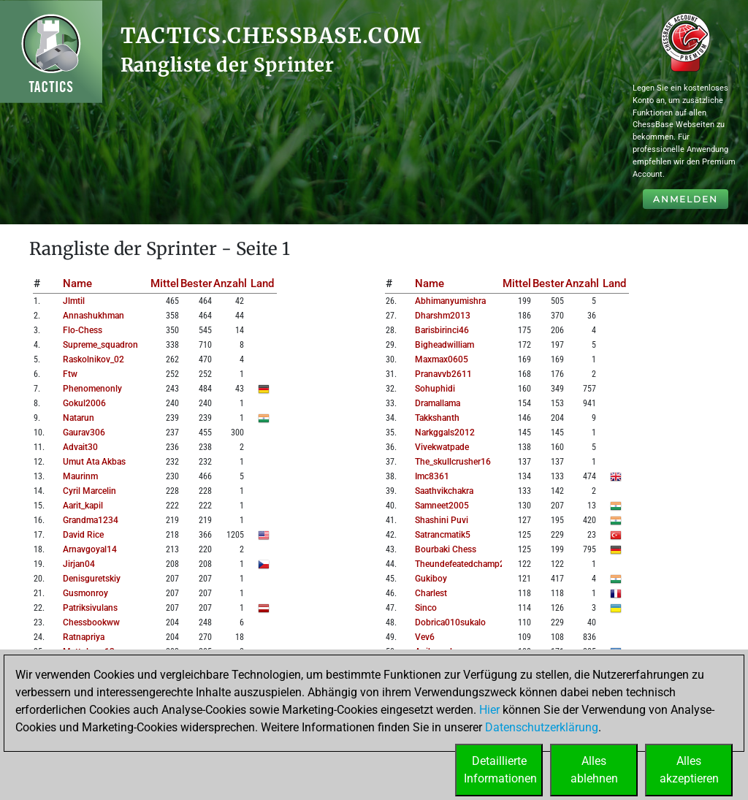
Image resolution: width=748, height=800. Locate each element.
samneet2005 (442, 505)
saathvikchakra (444, 491)
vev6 (425, 637)
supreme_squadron (100, 345)
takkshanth (437, 418)
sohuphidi (435, 389)
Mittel (164, 283)
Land (262, 283)
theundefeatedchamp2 (460, 564)
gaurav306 (84, 432)
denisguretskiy (92, 579)
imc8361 (432, 476)
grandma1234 (90, 520)
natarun (78, 418)
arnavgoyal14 (90, 549)
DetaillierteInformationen (500, 769)
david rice (83, 535)
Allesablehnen (594, 769)
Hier (489, 710)
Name (77, 283)
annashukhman (93, 316)
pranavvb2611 (443, 374)
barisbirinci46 (442, 330)
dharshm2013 (442, 316)
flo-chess (82, 330)
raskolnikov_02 (93, 359)
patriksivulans (90, 608)
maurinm (80, 476)
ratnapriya (83, 637)
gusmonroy (85, 593)
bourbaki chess (445, 549)
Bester (196, 283)
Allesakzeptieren (689, 769)
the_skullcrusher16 (453, 462)
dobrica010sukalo (450, 622)
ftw (70, 374)
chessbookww (91, 622)
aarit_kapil (83, 505)
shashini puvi (441, 520)
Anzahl (230, 283)
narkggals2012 (445, 432)
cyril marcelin (89, 491)
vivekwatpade (442, 447)
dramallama (437, 403)
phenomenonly (92, 389)
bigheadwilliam (444, 345)
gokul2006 (84, 403)
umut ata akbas (94, 462)
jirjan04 (79, 564)
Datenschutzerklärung (541, 727)
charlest (431, 593)
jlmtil (74, 301)
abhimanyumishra (450, 301)
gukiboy (431, 579)
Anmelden (685, 199)
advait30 (80, 447)
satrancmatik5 (442, 535)
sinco (426, 608)
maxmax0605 (441, 359)
